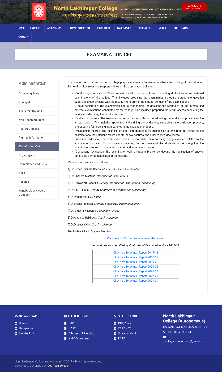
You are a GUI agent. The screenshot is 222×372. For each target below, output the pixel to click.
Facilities (103, 28)
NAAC (72, 328)
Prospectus (26, 328)
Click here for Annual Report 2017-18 (135, 252)
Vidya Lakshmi (127, 333)
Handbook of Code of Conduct (32, 192)
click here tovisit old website (194, 7)
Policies (24, 181)
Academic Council (30, 111)
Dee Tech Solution (58, 365)
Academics (54, 28)
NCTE (121, 338)
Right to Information (31, 137)
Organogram (27, 155)
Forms (23, 323)
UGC (71, 323)
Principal (24, 102)
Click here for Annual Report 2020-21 (135, 266)
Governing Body (29, 93)
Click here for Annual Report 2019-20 (135, 262)
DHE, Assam (125, 323)
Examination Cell (29, 146)
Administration (80, 28)
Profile (35, 28)
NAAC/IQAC (124, 28)
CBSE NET (124, 328)
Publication (181, 28)
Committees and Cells (33, 164)
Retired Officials (29, 128)
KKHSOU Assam (79, 338)
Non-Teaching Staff (31, 120)
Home (21, 28)
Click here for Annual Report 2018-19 (135, 257)
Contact (23, 37)
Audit (22, 173)
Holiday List (26, 333)
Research (144, 28)
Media (162, 28)
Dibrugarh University (81, 333)
